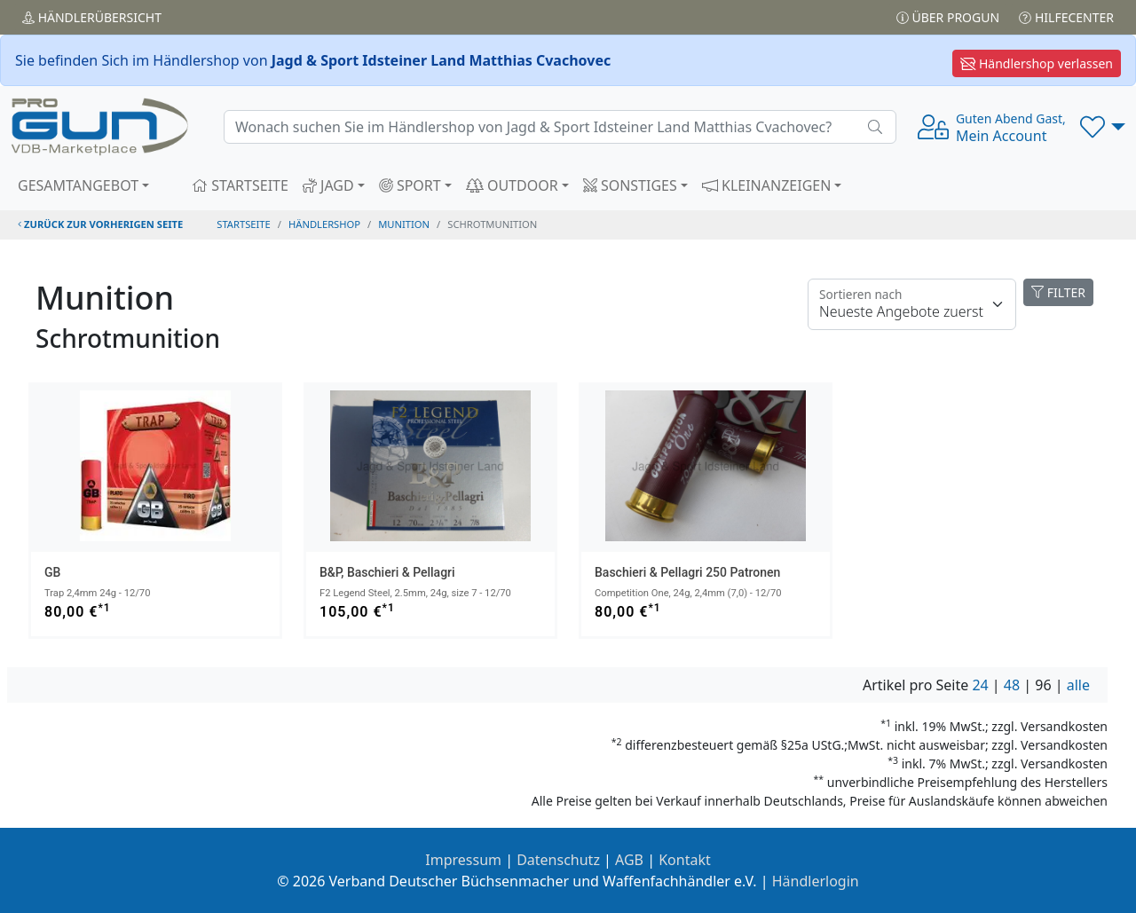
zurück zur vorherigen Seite (100, 224)
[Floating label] (912, 304)
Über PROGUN (947, 17)
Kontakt (685, 860)
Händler (92, 17)
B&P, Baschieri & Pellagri (387, 572)
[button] (1102, 127)
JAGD (328, 185)
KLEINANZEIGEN (767, 185)
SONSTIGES (630, 185)
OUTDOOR (512, 185)
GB (52, 572)
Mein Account (1011, 128)
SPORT (410, 185)
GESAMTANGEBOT (78, 185)
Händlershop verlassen (1036, 63)
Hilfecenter (1066, 17)
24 (980, 685)
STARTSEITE (240, 185)
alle (1078, 685)
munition (404, 224)
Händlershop (324, 224)
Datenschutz (558, 860)
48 (1012, 685)
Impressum (463, 860)
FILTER (1058, 292)
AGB (629, 860)
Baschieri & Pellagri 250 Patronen (687, 572)
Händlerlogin (815, 881)
